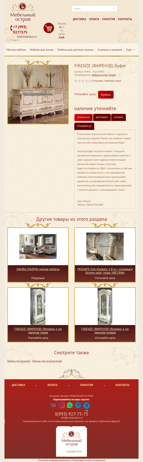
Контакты (125, 19)
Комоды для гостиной (18, 361)
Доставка (79, 19)
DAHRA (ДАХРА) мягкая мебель (38, 269)
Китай (112, 75)
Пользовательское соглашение (88, 460)
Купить (106, 95)
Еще (130, 49)
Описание (83, 117)
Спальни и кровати (110, 49)
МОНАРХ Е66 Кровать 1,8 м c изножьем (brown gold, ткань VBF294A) (105, 270)
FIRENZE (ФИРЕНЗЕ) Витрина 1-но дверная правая (105, 330)
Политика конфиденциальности (54, 460)
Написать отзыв (112, 80)
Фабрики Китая (100, 75)
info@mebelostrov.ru (27, 36)
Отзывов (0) (84, 126)
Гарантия (108, 19)
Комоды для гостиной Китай (47, 361)
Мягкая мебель (16, 49)
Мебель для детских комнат (75, 49)
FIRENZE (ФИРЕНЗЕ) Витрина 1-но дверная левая (38, 330)
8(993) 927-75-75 (71, 414)
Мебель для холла (41, 49)
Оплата (94, 19)
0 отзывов (97, 80)
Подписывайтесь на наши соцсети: (71, 399)
